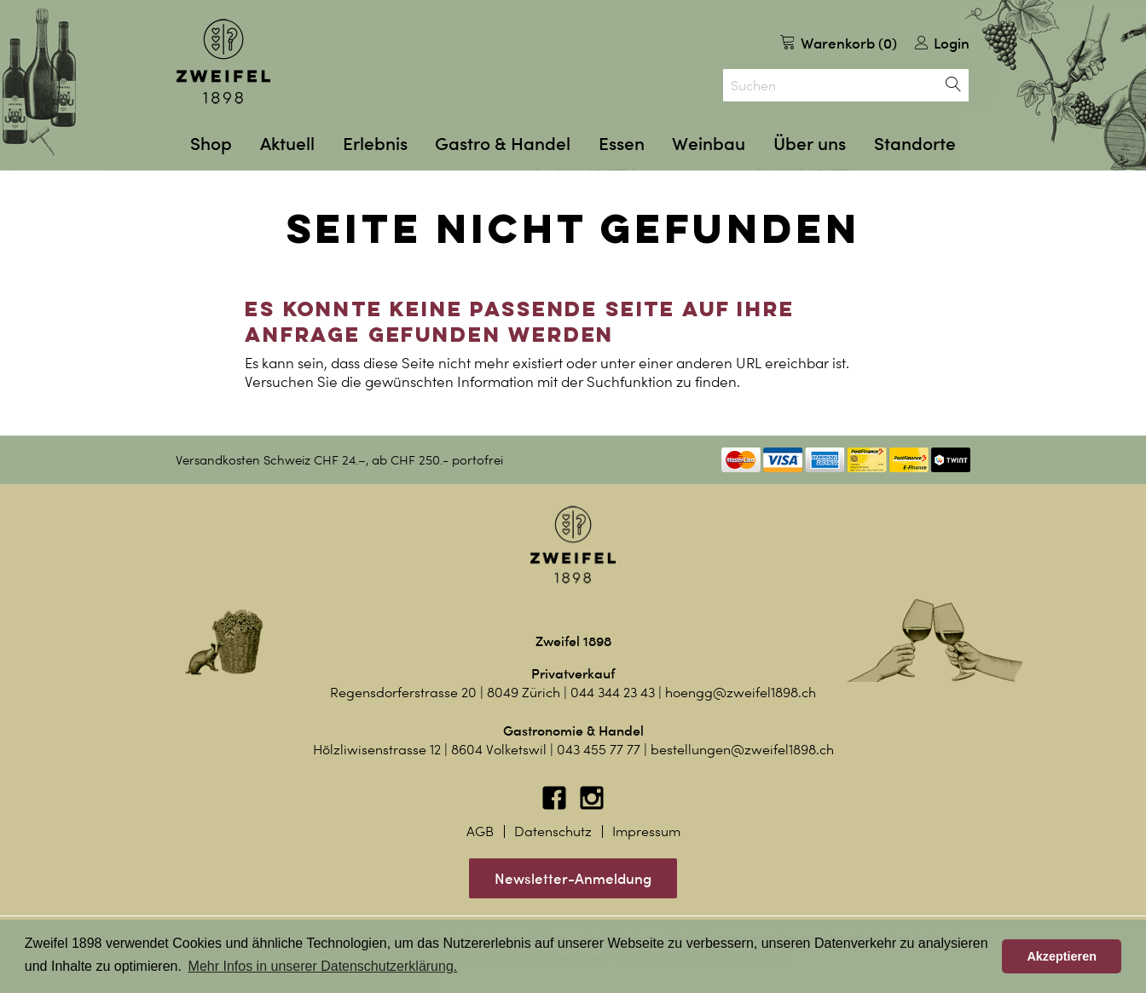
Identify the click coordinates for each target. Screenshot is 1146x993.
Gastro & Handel (502, 143)
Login (942, 43)
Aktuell (287, 143)
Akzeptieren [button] (1062, 956)
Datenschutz (553, 831)
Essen (622, 143)
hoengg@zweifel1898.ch (740, 692)
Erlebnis (375, 143)
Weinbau (708, 143)
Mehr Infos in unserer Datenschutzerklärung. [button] (323, 966)
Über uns (809, 143)
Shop (211, 143)
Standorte (915, 143)
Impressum (646, 831)
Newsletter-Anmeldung (573, 878)
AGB (480, 831)
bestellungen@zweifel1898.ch (742, 750)
